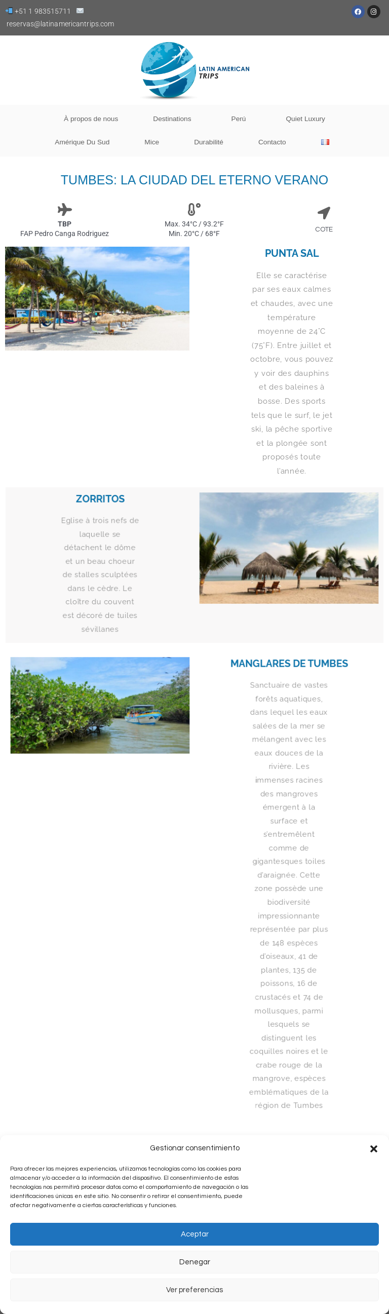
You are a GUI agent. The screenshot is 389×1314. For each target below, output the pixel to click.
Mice (151, 142)
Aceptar (195, 1234)
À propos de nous (91, 119)
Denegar (194, 1262)
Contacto (272, 142)
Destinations (174, 119)
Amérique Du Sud (82, 142)
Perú (241, 119)
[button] (374, 1149)
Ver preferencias (194, 1290)
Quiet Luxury (305, 119)
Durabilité (208, 142)
